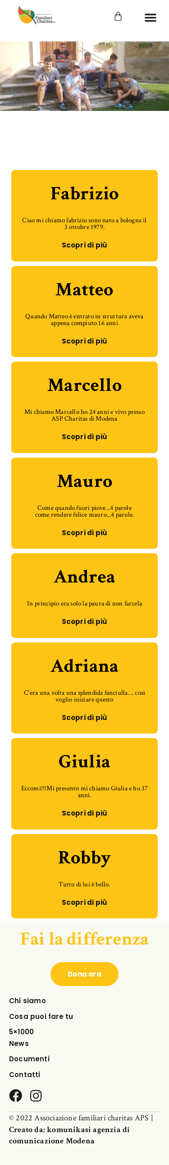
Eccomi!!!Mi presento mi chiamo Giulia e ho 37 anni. (84, 791)
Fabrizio (84, 193)
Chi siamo (27, 1000)
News (19, 1043)
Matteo (84, 289)
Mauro (84, 481)
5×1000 (21, 1032)
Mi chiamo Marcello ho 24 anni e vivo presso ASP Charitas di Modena (84, 415)
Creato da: (28, 1129)
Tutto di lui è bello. (84, 884)
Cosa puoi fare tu (41, 1016)
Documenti (29, 1059)
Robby (84, 857)
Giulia (84, 761)
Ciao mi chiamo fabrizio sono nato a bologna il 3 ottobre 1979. (84, 223)
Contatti (25, 1074)
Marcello (84, 385)
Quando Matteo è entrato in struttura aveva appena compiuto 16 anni (84, 319)
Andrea (84, 576)
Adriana (84, 666)
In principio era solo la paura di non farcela (84, 603)
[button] (150, 17)
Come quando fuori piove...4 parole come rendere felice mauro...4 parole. (84, 511)
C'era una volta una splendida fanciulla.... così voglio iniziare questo (85, 696)
